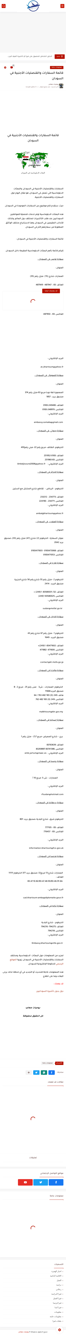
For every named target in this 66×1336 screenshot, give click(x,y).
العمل (59, 1280)
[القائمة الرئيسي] (62, 6)
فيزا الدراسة (56, 1294)
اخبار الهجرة (56, 1271)
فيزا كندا (58, 1307)
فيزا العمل (57, 1298)
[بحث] (4, 6)
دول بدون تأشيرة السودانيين (49, 991)
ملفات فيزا (57, 1321)
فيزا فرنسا (57, 1303)
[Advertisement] (33, 32)
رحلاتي (58, 1289)
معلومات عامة (57, 67)
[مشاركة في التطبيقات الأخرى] (29, 1072)
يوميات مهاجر (24, 1332)
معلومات (57, 1312)
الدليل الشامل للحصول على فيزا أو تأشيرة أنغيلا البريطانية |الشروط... (29, 56)
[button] (51, 1072)
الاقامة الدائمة (55, 1276)
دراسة (58, 1285)
